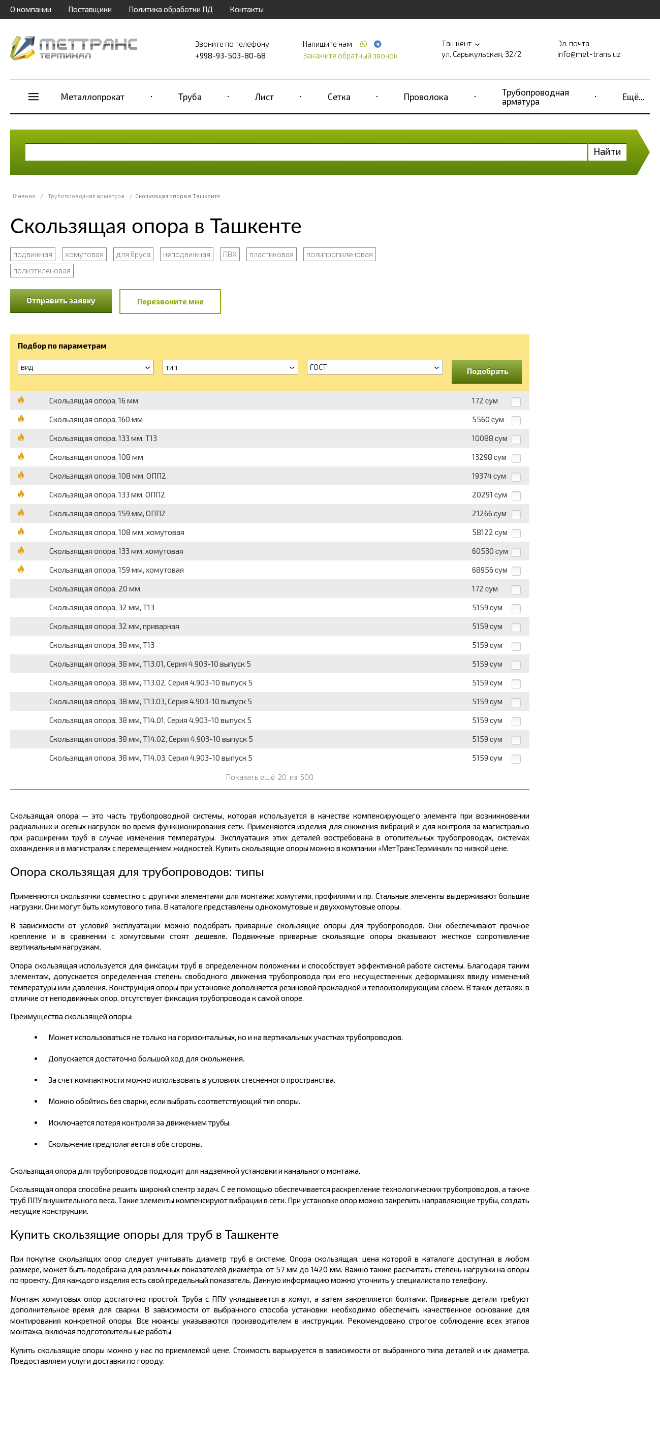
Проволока (426, 96)
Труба (190, 96)
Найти (607, 151)
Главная (24, 196)
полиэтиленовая (42, 270)
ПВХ (230, 254)
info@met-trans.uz (589, 53)
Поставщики (90, 9)
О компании (30, 9)
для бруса (133, 254)
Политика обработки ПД (171, 9)
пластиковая (271, 254)
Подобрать (488, 370)
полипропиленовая (339, 254)
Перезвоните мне (170, 301)
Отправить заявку (61, 300)
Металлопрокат (92, 96)
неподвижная (186, 254)
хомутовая (84, 254)
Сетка (339, 96)
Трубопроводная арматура (535, 96)
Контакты (247, 9)
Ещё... (633, 96)
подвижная (32, 254)
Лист (264, 96)
